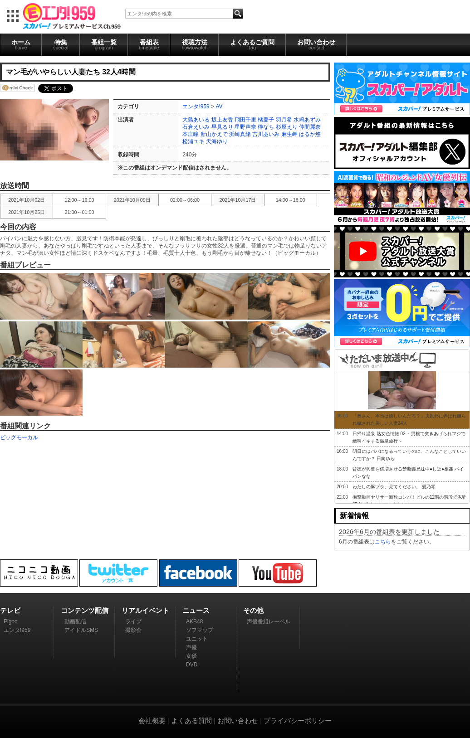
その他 (253, 610)
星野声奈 (245, 127)
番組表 (149, 44)
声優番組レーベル (268, 621)
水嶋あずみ (307, 120)
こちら (383, 542)
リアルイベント (145, 610)
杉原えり (287, 127)
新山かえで (214, 134)
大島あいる (196, 120)
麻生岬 (289, 134)
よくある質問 (191, 720)
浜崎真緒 (240, 134)
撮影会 (133, 630)
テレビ (10, 610)
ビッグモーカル (19, 437)
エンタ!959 (195, 106)
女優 (191, 656)
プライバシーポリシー (298, 720)
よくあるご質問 (252, 44)
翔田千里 (245, 120)
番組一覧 (104, 44)
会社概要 (152, 720)
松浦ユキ (193, 141)
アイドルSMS (81, 630)
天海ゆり (217, 141)
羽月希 (284, 120)
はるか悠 (310, 134)
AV (218, 106)
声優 (191, 647)
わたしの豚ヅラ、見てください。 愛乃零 (394, 486)
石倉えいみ (196, 127)
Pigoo (11, 621)
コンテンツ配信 (84, 610)
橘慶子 (266, 120)
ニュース (196, 610)
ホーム (20, 44)
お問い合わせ (316, 44)
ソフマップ (199, 630)
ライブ (133, 621)
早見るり (222, 127)
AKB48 (194, 621)
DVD (191, 664)
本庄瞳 (190, 134)
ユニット (197, 639)
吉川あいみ (265, 134)
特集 (61, 44)
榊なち (266, 127)
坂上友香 (222, 120)
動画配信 (75, 621)
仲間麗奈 (310, 127)
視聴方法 (194, 44)
